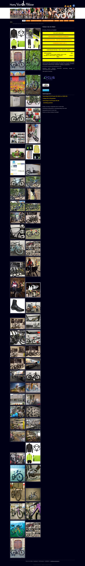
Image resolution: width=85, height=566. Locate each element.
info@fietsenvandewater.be (55, 561)
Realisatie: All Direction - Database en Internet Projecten (42, 564)
